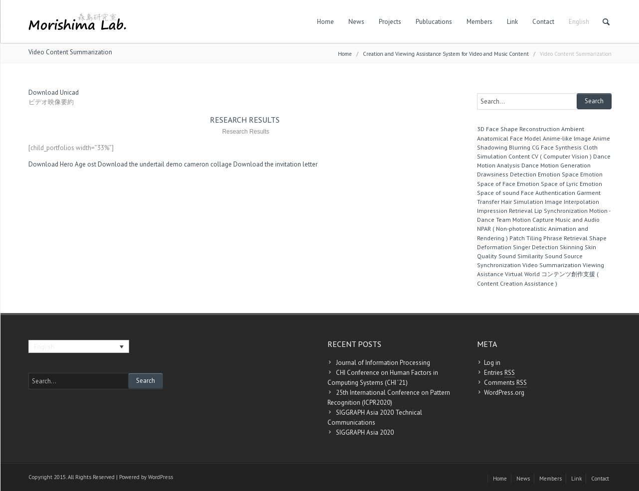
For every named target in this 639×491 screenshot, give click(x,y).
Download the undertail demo (140, 164)
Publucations (434, 21)
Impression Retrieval (505, 210)
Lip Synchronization (561, 210)
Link (512, 21)
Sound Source (564, 256)
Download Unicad (53, 92)
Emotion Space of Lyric (547, 183)
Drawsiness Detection (506, 174)
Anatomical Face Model (509, 138)
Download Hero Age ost (62, 164)
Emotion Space (558, 174)
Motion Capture (533, 219)
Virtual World (522, 274)
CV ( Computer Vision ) (561, 156)
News (356, 21)
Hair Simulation (522, 201)
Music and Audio (577, 219)
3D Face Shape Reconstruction (518, 129)
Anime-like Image (567, 138)
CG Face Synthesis (557, 147)
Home (325, 21)
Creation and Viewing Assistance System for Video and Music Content (446, 53)
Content (519, 156)
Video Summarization (551, 265)
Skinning (571, 247)
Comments (505, 382)
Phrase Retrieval (565, 238)
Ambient (572, 129)
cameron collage (208, 164)
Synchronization (499, 265)
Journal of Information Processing (383, 362)
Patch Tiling (525, 238)
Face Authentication (548, 192)
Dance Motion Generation (556, 165)
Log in (492, 362)
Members (479, 21)
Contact (543, 21)
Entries (499, 372)
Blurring (519, 147)
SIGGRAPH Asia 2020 (365, 432)
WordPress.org (504, 392)
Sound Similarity (520, 256)
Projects (390, 21)
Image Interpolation (572, 201)
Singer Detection (535, 247)
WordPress (160, 477)
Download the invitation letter (275, 164)
